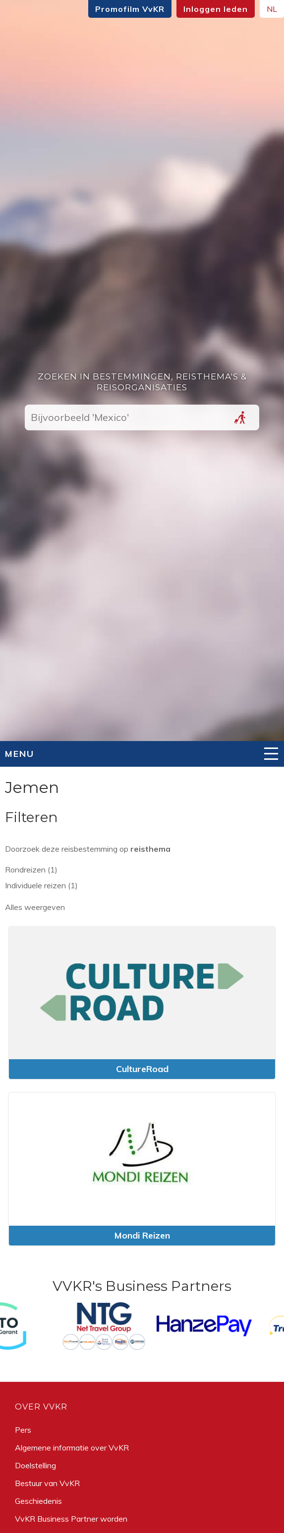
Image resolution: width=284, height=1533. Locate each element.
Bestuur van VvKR (47, 1483)
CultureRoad (142, 1069)
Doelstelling (35, 1465)
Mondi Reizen (142, 1235)
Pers (23, 1430)
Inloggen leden (215, 9)
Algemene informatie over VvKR (72, 1447)
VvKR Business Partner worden (71, 1519)
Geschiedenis (38, 1501)
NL (272, 9)
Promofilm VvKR (130, 9)
